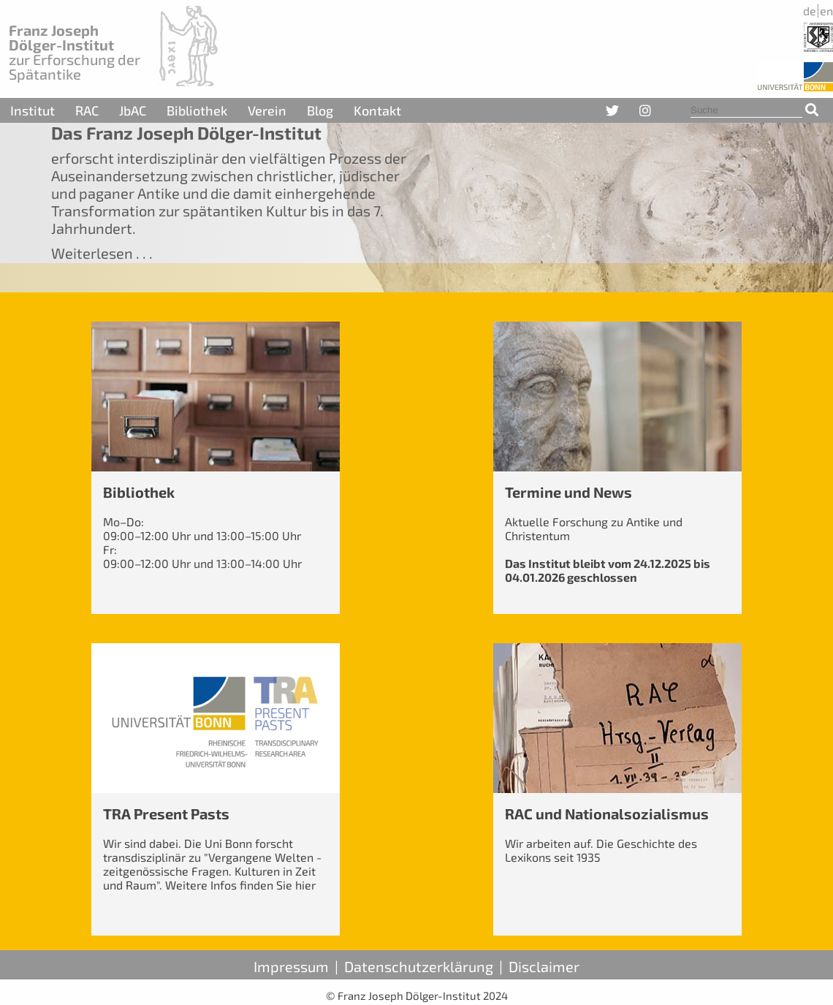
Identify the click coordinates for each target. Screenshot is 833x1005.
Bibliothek (197, 110)
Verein (267, 110)
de (809, 11)
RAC (87, 110)
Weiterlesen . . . (102, 253)
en (826, 11)
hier (305, 885)
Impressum (291, 966)
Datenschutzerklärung (418, 966)
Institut (32, 110)
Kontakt (377, 110)
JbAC (132, 110)
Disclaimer (544, 966)
